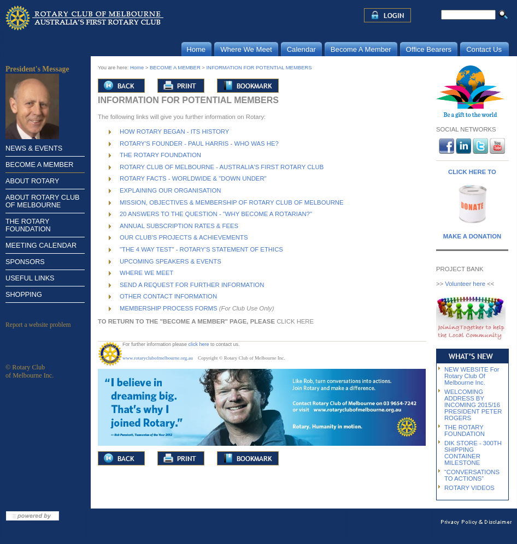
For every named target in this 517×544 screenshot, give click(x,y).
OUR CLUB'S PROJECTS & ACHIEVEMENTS (184, 237)
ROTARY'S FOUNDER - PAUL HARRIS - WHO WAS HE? (199, 143)
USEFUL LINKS (30, 278)
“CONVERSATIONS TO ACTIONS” (472, 475)
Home (137, 67)
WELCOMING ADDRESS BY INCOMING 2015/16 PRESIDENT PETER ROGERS (473, 404)
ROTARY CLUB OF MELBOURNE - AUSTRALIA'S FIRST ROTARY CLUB (222, 167)
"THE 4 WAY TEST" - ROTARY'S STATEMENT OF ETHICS (201, 249)
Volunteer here (465, 283)
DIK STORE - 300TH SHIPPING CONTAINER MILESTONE (473, 453)
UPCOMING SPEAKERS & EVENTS (170, 261)
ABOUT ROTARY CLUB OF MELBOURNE (42, 201)
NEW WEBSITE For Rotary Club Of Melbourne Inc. (472, 376)
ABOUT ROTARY (32, 181)
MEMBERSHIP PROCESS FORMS (169, 308)
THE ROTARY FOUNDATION (28, 225)
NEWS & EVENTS (33, 148)
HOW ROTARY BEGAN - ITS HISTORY (174, 131)
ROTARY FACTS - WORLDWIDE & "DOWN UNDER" (193, 178)
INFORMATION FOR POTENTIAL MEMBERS (259, 67)
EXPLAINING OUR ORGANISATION (170, 190)
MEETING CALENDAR (41, 245)
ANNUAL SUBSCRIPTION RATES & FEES (179, 226)
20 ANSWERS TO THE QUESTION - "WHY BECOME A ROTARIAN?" (216, 214)
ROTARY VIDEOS (469, 488)
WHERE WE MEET (146, 273)
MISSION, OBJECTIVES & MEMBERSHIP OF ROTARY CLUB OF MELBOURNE (232, 202)
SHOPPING (23, 294)
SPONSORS (25, 262)
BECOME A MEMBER (39, 165)
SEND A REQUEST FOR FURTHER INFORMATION (192, 285)
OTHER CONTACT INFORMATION (168, 296)
